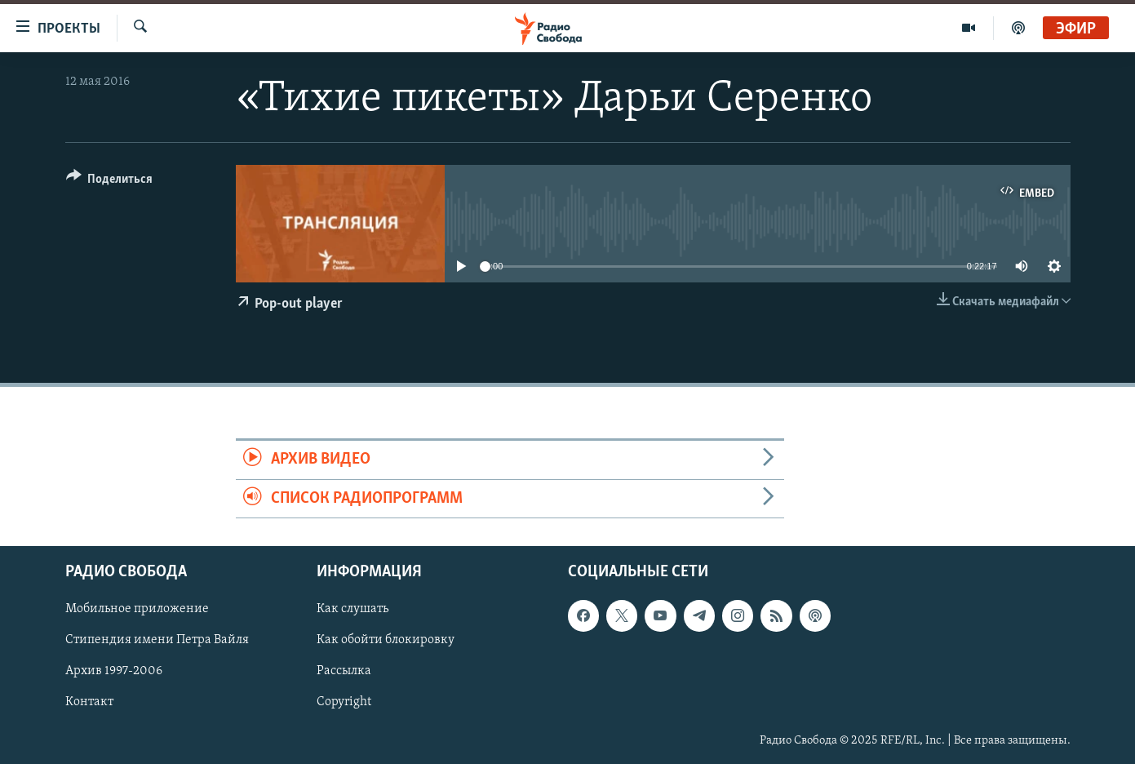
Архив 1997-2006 (113, 670)
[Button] (109, 181)
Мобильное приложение (137, 608)
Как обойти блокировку (385, 639)
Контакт (89, 701)
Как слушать (352, 608)
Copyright (344, 701)
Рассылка (344, 670)
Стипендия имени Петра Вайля (157, 639)
